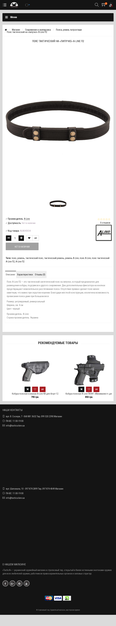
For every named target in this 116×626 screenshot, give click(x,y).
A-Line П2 (20, 261)
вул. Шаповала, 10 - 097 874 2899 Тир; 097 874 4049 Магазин (34, 488)
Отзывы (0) (40, 274)
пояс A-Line (85, 258)
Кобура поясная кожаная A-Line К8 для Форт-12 (39, 393)
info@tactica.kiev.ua (15, 425)
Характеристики (25, 274)
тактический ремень (54, 258)
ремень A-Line (72, 258)
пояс (14, 258)
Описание (10, 274)
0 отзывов (105, 222)
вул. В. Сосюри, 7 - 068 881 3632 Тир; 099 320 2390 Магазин (34, 416)
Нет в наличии (22, 246)
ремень (21, 258)
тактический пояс (34, 258)
